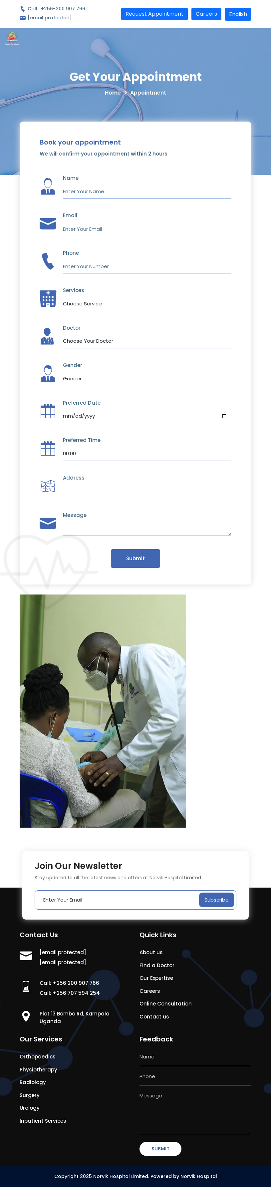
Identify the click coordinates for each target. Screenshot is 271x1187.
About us (151, 952)
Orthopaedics (38, 1056)
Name (71, 178)
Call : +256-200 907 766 (52, 8)
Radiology (33, 1082)
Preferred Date (82, 402)
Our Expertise (156, 978)
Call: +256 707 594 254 (70, 992)
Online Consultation (165, 1003)
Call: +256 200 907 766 (69, 983)
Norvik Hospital (198, 1176)
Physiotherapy (38, 1069)
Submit (135, 558)
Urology (30, 1107)
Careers (149, 991)
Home (113, 93)
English (238, 14)
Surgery (30, 1095)
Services (73, 290)
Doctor (72, 327)
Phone (71, 252)
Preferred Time (82, 440)
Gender (72, 365)
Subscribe (216, 899)
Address (74, 477)
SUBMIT (160, 1148)
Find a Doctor (156, 965)
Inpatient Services (43, 1120)
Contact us (154, 1016)
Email (70, 215)
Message (75, 515)
